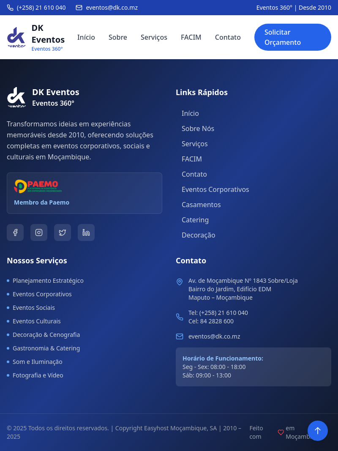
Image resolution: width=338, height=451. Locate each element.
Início (86, 37)
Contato (228, 37)
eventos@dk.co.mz (214, 336)
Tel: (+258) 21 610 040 (218, 313)
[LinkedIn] (86, 232)
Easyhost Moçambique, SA (180, 428)
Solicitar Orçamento (282, 37)
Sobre (118, 37)
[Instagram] (38, 232)
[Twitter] (62, 232)
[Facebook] (15, 232)
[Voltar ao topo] (318, 431)
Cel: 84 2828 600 (211, 321)
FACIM (191, 37)
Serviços (154, 37)
